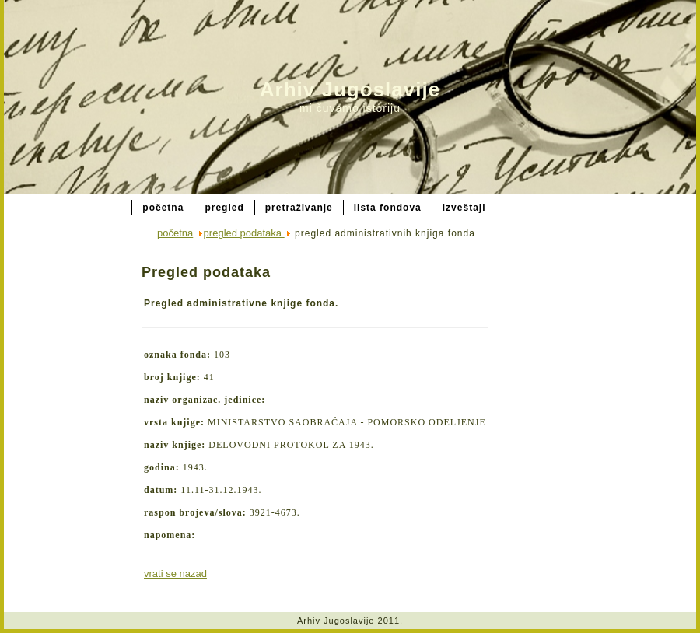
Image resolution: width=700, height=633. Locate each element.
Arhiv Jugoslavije (350, 89)
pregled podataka (244, 233)
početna (175, 233)
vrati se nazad (175, 573)
